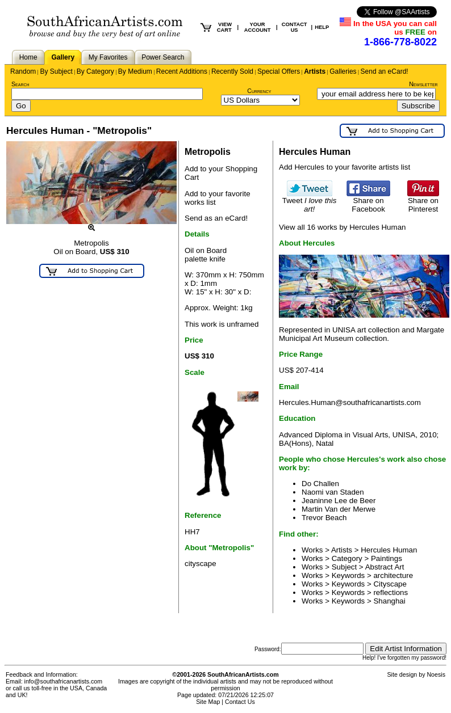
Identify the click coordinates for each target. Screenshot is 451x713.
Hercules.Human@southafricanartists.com (350, 402)
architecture (393, 575)
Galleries (342, 71)
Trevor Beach (324, 517)
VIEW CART (224, 27)
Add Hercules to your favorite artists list (344, 167)
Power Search (162, 57)
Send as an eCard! (216, 218)
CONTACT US (294, 27)
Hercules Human (389, 550)
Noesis (436, 674)
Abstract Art (384, 567)
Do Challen (320, 483)
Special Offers (278, 71)
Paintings (386, 558)
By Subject (56, 71)
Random (23, 71)
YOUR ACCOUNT (257, 27)
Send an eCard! (384, 71)
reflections (390, 592)
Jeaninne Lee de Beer (338, 500)
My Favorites (108, 57)
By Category (95, 71)
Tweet (309, 201)
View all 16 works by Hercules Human (342, 227)
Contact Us (240, 701)
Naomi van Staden (333, 492)
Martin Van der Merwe (338, 509)
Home (28, 57)
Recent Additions (181, 71)
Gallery (62, 57)
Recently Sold (232, 71)
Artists (314, 71)
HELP (322, 27)
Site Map (208, 701)
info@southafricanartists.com (63, 681)
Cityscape (390, 584)
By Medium (135, 71)
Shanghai (389, 601)
